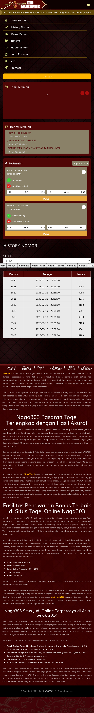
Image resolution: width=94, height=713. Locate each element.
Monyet (12, 265)
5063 (81, 286)
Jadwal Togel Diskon (19, 132)
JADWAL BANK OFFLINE (21, 140)
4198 (81, 304)
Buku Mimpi (16, 34)
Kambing (24, 265)
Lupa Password (17, 54)
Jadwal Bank (11, 368)
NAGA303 (7, 373)
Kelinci (60, 265)
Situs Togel (29, 474)
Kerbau (83, 265)
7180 (81, 323)
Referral (13, 41)
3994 (81, 292)
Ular (42, 265)
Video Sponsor (86, 368)
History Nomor (17, 27)
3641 (81, 329)
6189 (81, 335)
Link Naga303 (57, 596)
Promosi (13, 68)
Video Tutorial (27, 368)
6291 (81, 310)
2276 (81, 298)
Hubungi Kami (17, 47)
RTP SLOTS (71, 368)
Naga (51, 265)
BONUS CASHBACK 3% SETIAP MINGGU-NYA (33, 148)
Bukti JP (40, 368)
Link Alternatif (56, 368)
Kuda (35, 265)
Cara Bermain (16, 20)
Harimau (71, 265)
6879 (81, 317)
